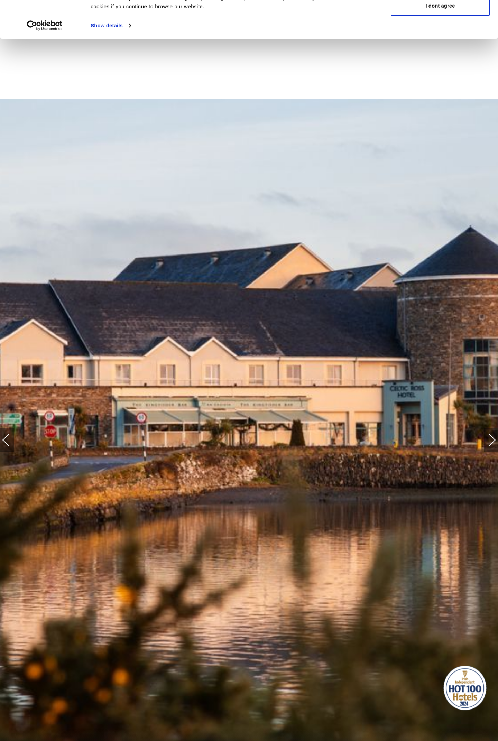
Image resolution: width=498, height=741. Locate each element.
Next (485, 436)
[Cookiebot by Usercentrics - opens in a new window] (45, 61)
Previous (13, 440)
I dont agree (440, 41)
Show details (107, 61)
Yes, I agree (440, 18)
